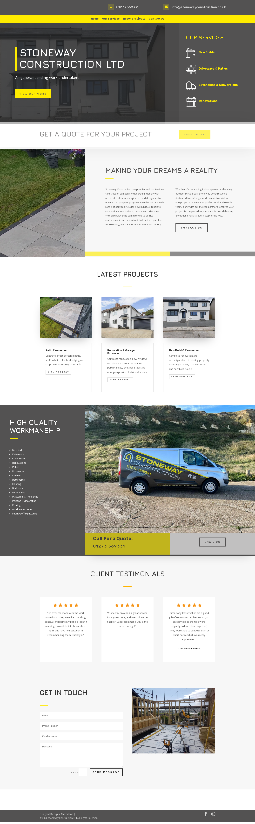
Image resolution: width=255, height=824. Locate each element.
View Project (58, 374)
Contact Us (156, 19)
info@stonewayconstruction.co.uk (199, 7)
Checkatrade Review (189, 650)
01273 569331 (127, 7)
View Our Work (33, 95)
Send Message (106, 774)
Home (95, 19)
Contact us (191, 229)
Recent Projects (134, 19)
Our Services (111, 19)
